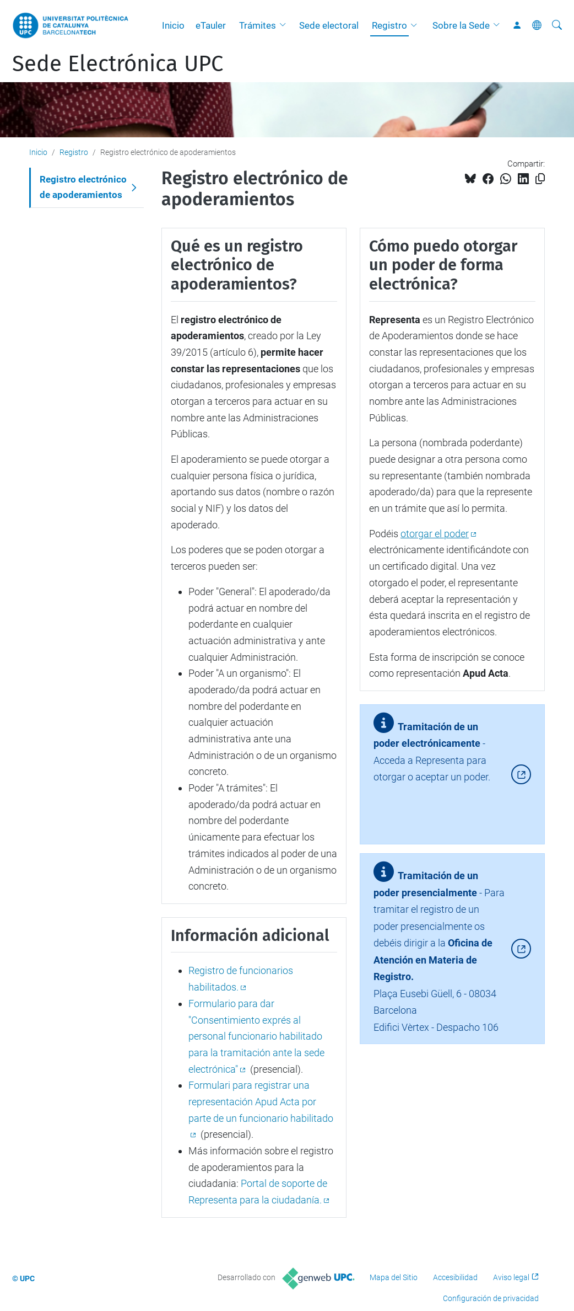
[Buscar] (557, 25)
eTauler (211, 25)
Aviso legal (511, 1277)
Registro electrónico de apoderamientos (83, 187)
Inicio (173, 25)
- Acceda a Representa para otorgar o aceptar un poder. (431, 756)
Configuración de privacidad (491, 1298)
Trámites (257, 25)
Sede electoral (329, 25)
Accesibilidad (455, 1277)
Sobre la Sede (461, 25)
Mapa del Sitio (394, 1277)
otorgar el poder (434, 533)
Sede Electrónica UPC (117, 64)
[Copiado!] (540, 179)
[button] (285, 25)
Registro (389, 25)
